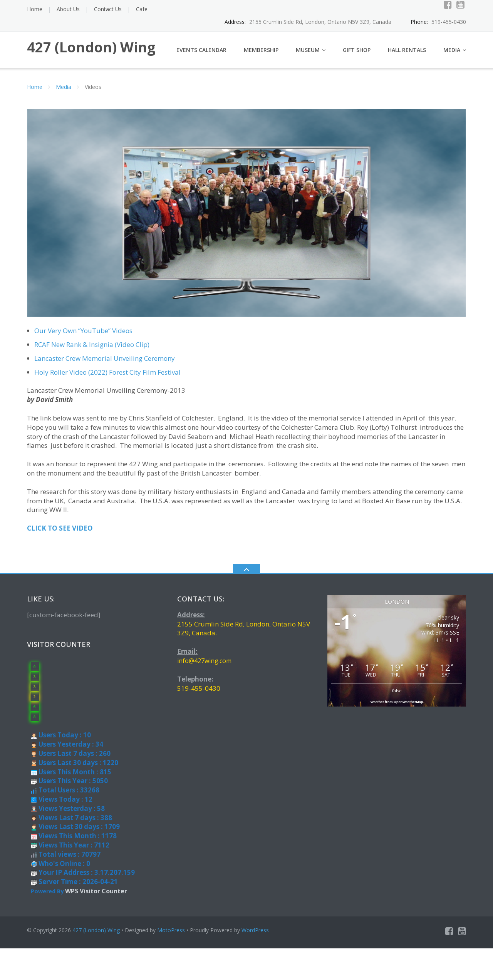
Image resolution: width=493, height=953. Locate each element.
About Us (68, 9)
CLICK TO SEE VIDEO (60, 532)
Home (34, 9)
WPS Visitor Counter (96, 895)
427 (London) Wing (96, 934)
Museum (308, 54)
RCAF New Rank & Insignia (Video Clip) (91, 349)
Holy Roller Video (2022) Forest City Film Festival (107, 376)
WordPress (255, 934)
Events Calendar (201, 54)
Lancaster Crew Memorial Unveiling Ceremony (104, 362)
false (397, 695)
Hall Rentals (407, 54)
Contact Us (108, 9)
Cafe (142, 9)
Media (451, 54)
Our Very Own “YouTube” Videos (83, 335)
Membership (261, 54)
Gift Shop (357, 54)
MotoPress (171, 934)
